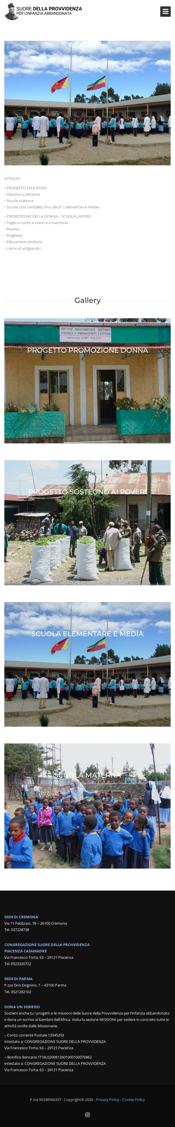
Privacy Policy (107, 1099)
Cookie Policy (133, 1099)
